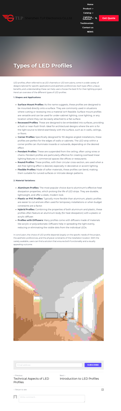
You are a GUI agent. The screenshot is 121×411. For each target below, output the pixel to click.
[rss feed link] (106, 384)
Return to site (20, 384)
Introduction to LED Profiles (81, 373)
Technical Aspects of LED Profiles (31, 375)
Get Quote (108, 18)
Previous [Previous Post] (17, 370)
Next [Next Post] (64, 370)
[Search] (96, 18)
